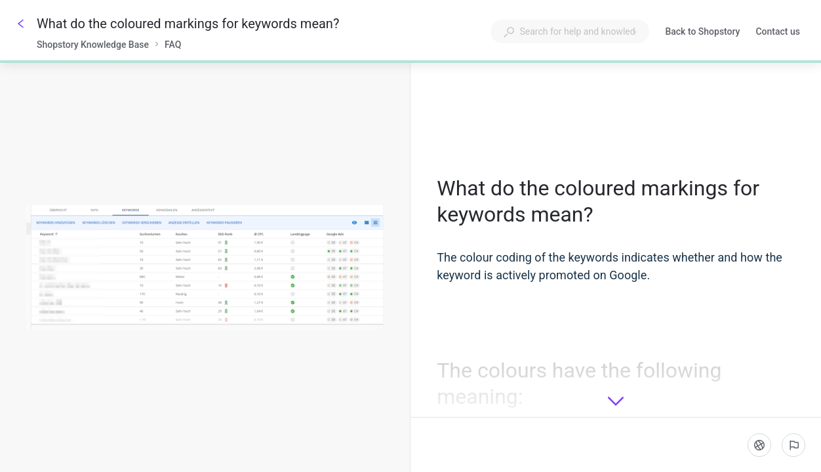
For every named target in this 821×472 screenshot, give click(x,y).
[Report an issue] (793, 445)
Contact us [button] (777, 31)
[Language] (759, 445)
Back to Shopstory (702, 32)
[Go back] (21, 23)
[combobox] (570, 31)
